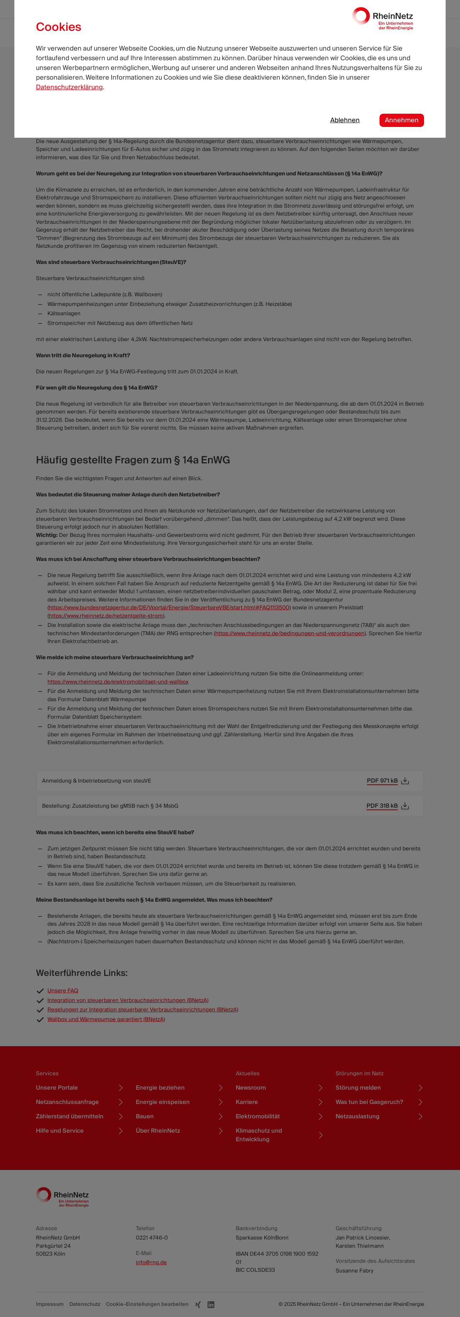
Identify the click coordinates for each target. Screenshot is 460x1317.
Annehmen (402, 120)
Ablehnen (345, 120)
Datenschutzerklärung (69, 87)
